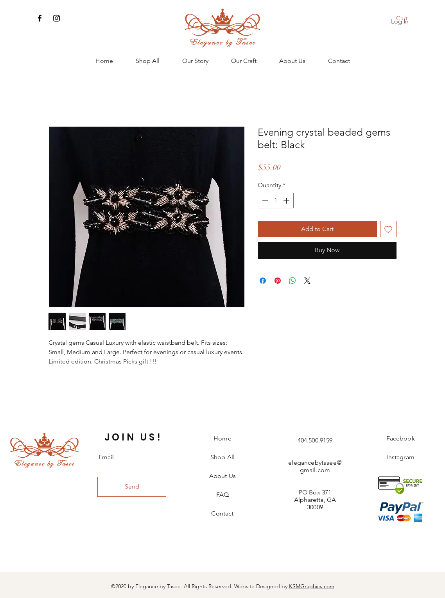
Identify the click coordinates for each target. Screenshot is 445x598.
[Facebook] (39, 18)
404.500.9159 (315, 440)
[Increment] (287, 200)
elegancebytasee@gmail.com (315, 466)
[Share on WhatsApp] (292, 280)
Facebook (400, 438)
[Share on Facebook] (262, 280)
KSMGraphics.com (311, 586)
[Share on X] (307, 280)
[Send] (131, 487)
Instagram (400, 457)
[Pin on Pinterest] (277, 280)
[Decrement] (264, 200)
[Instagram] (56, 18)
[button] (407, 18)
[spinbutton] (276, 200)
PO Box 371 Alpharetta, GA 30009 (315, 500)
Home (222, 438)
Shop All (222, 457)
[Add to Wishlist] (388, 229)
